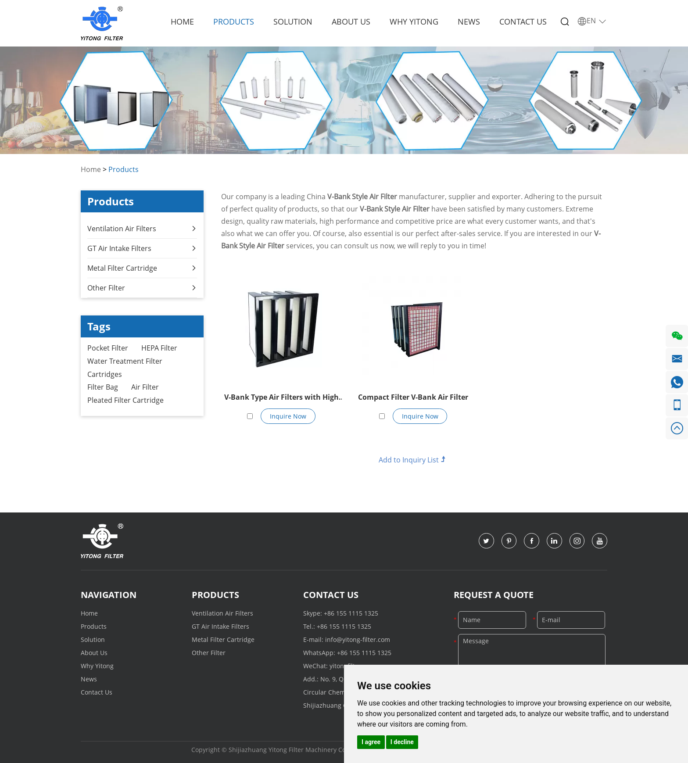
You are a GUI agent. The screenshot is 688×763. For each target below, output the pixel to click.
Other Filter (142, 287)
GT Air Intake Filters (142, 248)
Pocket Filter (107, 348)
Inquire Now (288, 416)
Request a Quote (494, 595)
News (469, 21)
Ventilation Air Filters (142, 228)
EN (592, 21)
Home (182, 21)
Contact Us (523, 21)
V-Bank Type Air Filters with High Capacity (281, 398)
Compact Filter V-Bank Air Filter (413, 397)
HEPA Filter (159, 348)
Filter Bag (102, 387)
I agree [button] (371, 741)
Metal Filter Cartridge (142, 267)
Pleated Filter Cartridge (125, 400)
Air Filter (145, 387)
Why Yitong (414, 21)
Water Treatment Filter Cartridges (124, 367)
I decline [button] (402, 741)
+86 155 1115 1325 (351, 613)
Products (233, 21)
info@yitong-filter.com (357, 639)
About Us (351, 21)
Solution (292, 21)
